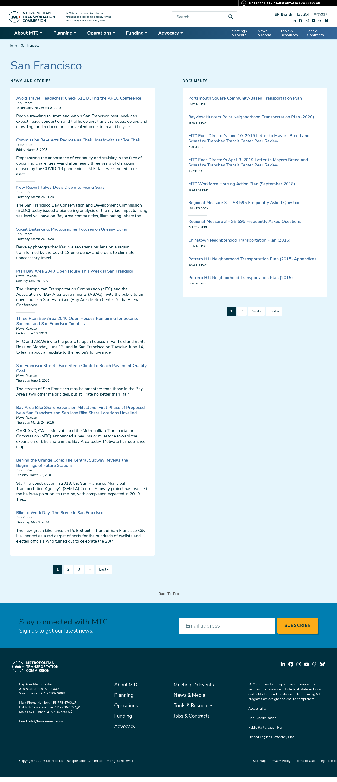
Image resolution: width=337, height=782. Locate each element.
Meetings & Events (239, 33)
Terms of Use (305, 761)
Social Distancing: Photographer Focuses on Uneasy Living (71, 229)
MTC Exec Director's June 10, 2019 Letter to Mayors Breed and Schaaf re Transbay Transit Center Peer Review (248, 138)
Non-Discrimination (262, 718)
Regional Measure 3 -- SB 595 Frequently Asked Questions (245, 202)
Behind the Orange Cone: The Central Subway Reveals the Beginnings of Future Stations (72, 462)
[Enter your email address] (227, 626)
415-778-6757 (67, 707)
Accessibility (257, 708)
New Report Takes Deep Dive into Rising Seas (60, 187)
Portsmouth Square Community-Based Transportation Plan (245, 98)
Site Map (259, 761)
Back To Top (168, 593)
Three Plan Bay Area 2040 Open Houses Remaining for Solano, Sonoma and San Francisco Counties (77, 321)
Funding (137, 33)
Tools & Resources (289, 33)
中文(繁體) (321, 14)
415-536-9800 (59, 712)
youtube (313, 20)
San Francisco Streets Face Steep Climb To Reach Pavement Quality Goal (81, 368)
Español (303, 14)
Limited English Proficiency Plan (271, 737)
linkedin (294, 20)
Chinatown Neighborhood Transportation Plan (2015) (239, 240)
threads (320, 20)
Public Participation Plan (265, 727)
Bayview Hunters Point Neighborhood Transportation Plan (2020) (251, 117)
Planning (65, 33)
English (286, 14)
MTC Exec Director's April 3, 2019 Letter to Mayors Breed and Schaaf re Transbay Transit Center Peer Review (248, 162)
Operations (101, 33)
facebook (300, 20)
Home (13, 46)
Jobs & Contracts (315, 33)
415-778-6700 (63, 702)
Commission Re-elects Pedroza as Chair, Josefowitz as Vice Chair (78, 140)
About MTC (28, 33)
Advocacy (170, 33)
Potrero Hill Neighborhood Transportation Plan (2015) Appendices (252, 259)
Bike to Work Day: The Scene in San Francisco (59, 512)
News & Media (264, 33)
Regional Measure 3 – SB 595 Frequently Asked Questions (244, 221)
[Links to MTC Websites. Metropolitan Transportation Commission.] (283, 3)
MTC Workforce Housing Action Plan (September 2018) (241, 184)
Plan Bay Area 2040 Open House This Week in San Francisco (74, 271)
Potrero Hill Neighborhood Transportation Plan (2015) (240, 277)
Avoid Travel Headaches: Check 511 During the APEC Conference (78, 98)
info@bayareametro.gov (45, 721)
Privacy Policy (280, 761)
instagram (307, 20)
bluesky (326, 20)
